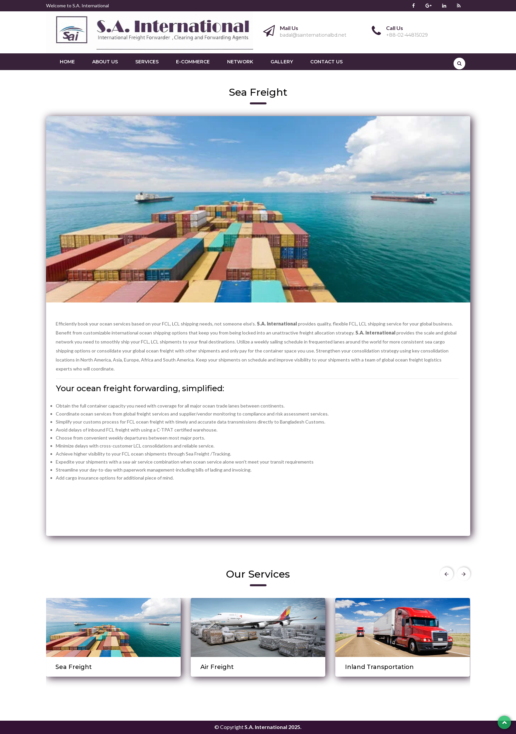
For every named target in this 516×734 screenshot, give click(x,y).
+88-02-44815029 (407, 35)
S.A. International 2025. (273, 727)
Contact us (326, 62)
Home (67, 62)
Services (147, 62)
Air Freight (217, 667)
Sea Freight (73, 667)
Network (240, 62)
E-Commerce (193, 62)
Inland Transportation (379, 667)
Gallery (282, 62)
